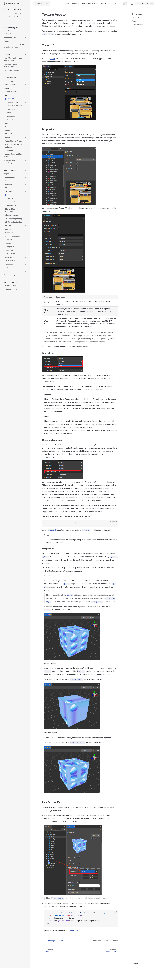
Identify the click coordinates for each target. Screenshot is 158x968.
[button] (15, 10)
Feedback (136, 963)
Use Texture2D (137, 24)
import (52, 58)
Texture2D (135, 17)
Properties (135, 21)
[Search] (41, 3)
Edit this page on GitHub (52, 941)
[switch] (125, 3)
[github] (132, 3)
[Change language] (117, 3)
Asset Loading (76, 930)
